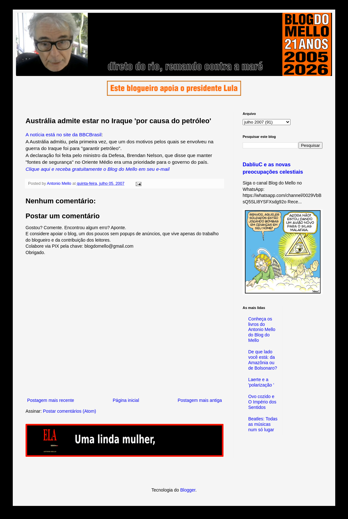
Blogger (187, 490)
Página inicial (126, 400)
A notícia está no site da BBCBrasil (64, 134)
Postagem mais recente (50, 400)
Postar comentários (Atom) (69, 411)
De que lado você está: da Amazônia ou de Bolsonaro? (262, 359)
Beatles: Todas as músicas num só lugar (263, 424)
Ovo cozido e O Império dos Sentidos (262, 402)
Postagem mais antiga (200, 400)
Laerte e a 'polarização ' (261, 382)
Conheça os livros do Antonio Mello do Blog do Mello (262, 329)
